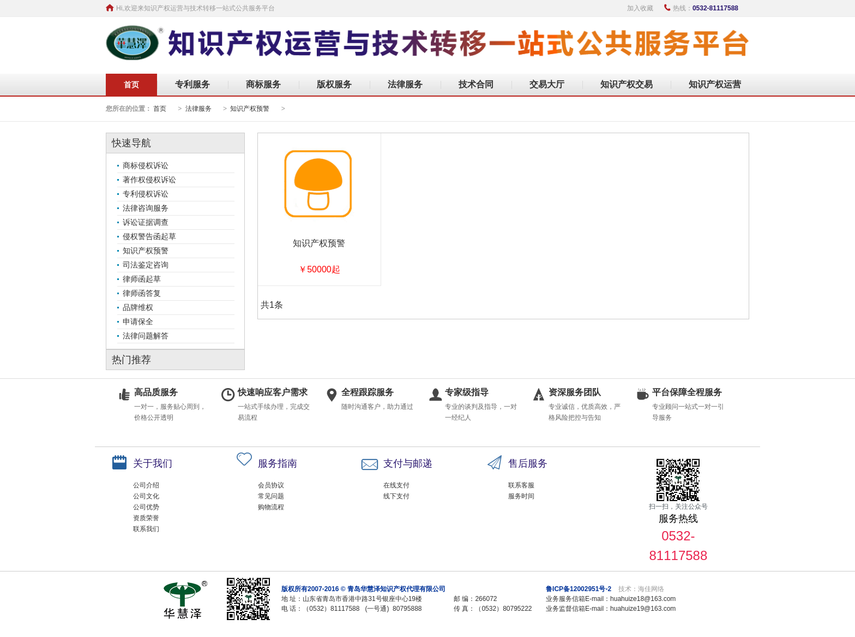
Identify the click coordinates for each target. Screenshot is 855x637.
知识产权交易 (626, 84)
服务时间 (521, 496)
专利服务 (192, 84)
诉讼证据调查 (145, 222)
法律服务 (405, 84)
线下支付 (396, 496)
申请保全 (138, 321)
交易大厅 (546, 84)
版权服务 (334, 84)
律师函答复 (142, 293)
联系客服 (521, 485)
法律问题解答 (145, 335)
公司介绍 (146, 485)
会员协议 (271, 485)
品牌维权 (138, 307)
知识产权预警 (249, 108)
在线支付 (396, 485)
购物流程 (271, 507)
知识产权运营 (715, 84)
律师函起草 (142, 279)
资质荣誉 (146, 518)
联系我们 (146, 529)
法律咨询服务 (145, 208)
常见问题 (271, 496)
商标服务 (263, 84)
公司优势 (146, 507)
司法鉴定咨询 (145, 264)
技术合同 (476, 84)
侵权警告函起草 (149, 236)
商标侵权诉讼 (145, 165)
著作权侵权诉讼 (149, 179)
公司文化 (146, 496)
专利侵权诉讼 (145, 193)
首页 (131, 84)
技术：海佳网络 (641, 589)
